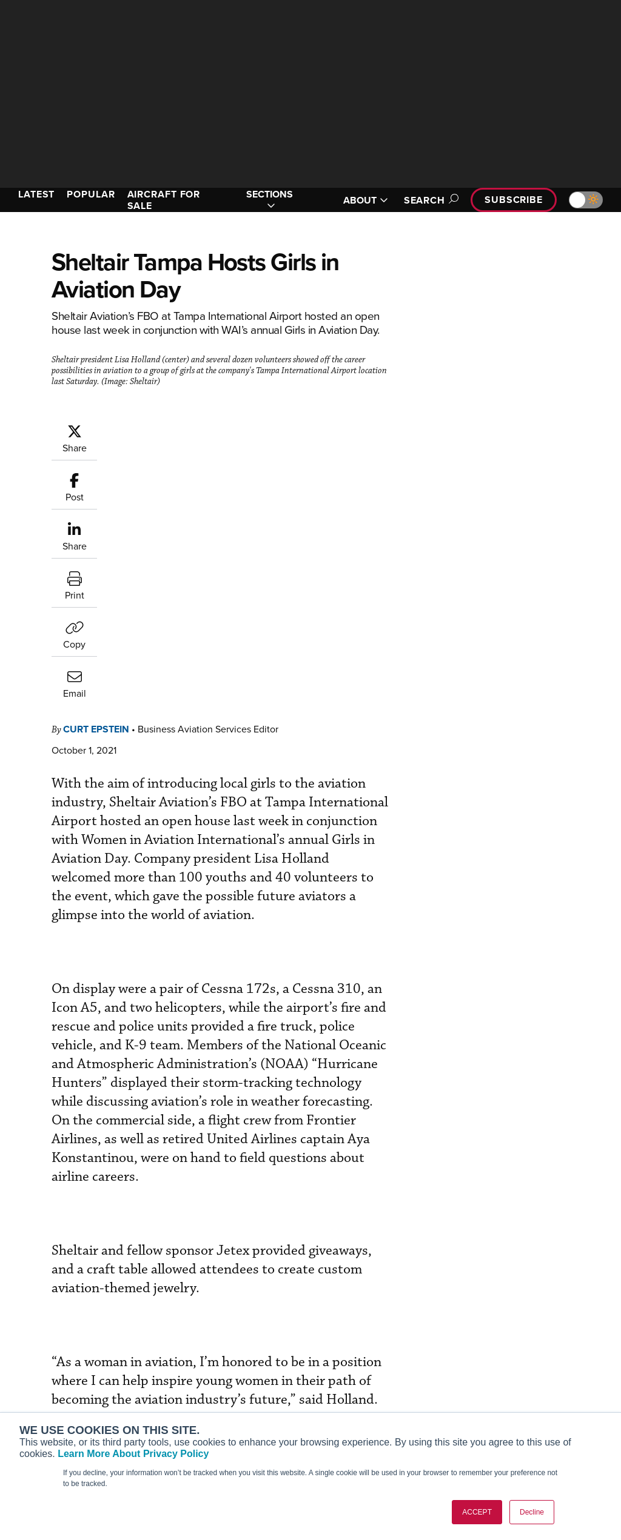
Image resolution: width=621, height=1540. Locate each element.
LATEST (36, 194)
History (500, 1377)
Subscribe (514, 200)
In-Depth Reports (362, 1377)
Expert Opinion (358, 1360)
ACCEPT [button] (477, 1512)
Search (429, 200)
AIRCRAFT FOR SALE (164, 199)
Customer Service (207, 1360)
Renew (186, 1377)
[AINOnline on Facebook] (10, 1288)
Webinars (347, 1409)
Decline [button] (532, 1512)
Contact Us (508, 1393)
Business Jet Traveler (65, 1403)
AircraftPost (47, 1387)
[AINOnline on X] (58, 1288)
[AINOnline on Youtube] (33, 1288)
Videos (343, 1393)
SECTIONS (269, 199)
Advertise (512, 1409)
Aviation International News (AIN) (71, 1365)
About (498, 1344)
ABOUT (365, 200)
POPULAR (91, 194)
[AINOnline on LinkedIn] (81, 1288)
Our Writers (509, 1360)
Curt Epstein (96, 484)
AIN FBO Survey (54, 1344)
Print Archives (356, 1344)
